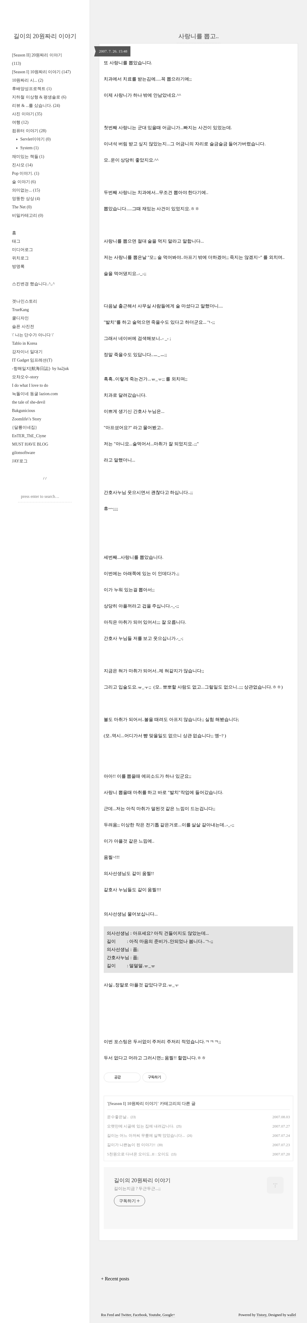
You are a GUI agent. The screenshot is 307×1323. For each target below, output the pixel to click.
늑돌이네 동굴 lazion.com (35, 394)
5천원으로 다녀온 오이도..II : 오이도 (138, 1154)
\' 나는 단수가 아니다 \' (33, 335)
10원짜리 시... (27, 80)
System (29, 148)
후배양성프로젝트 (32, 88)
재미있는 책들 (28, 156)
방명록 (18, 266)
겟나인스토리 (24, 301)
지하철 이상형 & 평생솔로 (39, 97)
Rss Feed (107, 1315)
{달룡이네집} (24, 427)
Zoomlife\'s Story (26, 419)
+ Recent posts (115, 1278)
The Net (21, 207)
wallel (291, 1315)
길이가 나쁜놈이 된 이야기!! (131, 1145)
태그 (16, 241)
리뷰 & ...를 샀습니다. (36, 105)
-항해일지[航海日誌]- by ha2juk (40, 368)
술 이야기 (24, 182)
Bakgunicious (23, 410)
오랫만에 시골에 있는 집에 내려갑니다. (140, 1126)
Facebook (140, 1315)
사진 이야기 (27, 114)
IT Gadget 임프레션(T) (32, 360)
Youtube (155, 1315)
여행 (20, 122)
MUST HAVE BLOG (30, 444)
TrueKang (20, 309)
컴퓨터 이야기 (29, 131)
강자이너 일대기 (27, 352)
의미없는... (26, 190)
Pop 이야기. (25, 173)
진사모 (22, 165)
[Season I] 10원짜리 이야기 (41, 72)
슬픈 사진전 (23, 326)
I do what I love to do (30, 385)
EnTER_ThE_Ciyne (29, 436)
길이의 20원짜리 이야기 (44, 36)
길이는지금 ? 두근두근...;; (137, 1188)
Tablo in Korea (24, 343)
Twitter (126, 1315)
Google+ (168, 1315)
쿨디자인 (20, 318)
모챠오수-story (25, 377)
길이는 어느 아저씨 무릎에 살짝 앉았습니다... (146, 1135)
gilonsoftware (23, 452)
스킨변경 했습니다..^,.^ (33, 284)
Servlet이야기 (35, 139)
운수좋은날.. (118, 1117)
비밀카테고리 (27, 215)
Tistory (261, 1315)
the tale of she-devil (28, 402)
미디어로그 (22, 249)
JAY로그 (20, 461)
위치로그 (20, 258)
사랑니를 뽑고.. (198, 36)
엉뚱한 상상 (26, 198)
